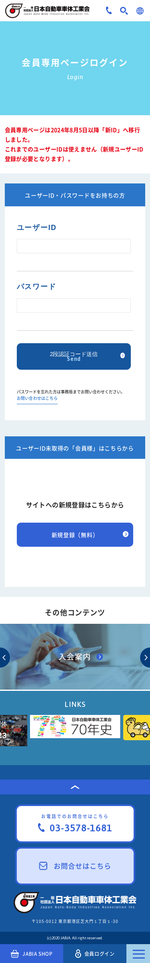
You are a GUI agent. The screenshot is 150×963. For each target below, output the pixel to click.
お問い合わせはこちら (37, 398)
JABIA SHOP (32, 954)
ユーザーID (37, 228)
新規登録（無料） (75, 535)
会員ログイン (94, 953)
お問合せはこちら (75, 866)
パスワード (36, 287)
